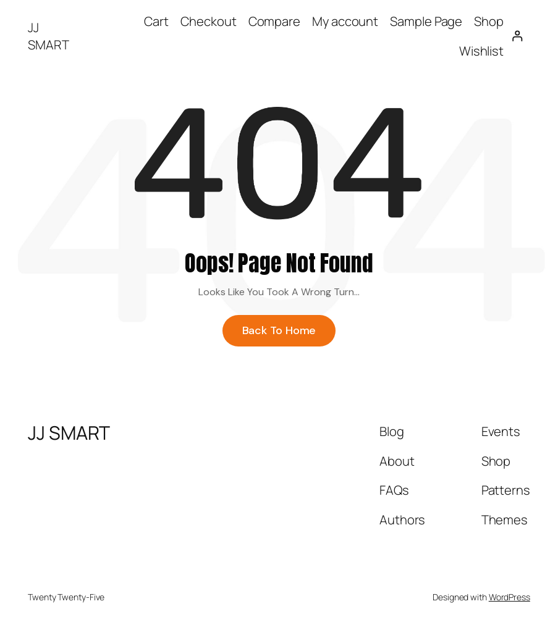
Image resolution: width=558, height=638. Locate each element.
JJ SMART (48, 36)
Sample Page (426, 21)
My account (345, 21)
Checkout (208, 21)
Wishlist (481, 50)
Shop (489, 21)
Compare (274, 21)
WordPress (509, 604)
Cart (156, 21)
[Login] (517, 36)
